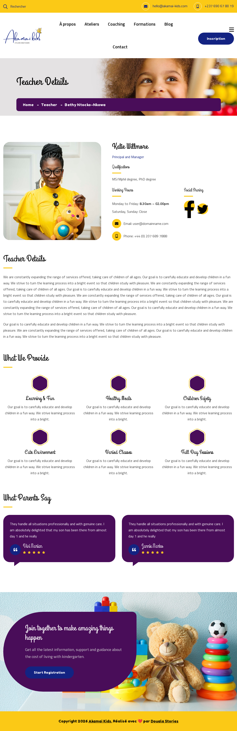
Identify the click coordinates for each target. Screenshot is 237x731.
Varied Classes (118, 452)
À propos (67, 24)
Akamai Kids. (100, 721)
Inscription (216, 38)
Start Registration (49, 672)
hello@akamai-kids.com (170, 6)
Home (28, 104)
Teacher (49, 104)
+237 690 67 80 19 (219, 6)
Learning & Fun (40, 398)
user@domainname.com (150, 223)
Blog (168, 24)
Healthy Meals (118, 398)
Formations (145, 24)
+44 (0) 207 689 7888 (150, 236)
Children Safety (197, 398)
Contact (120, 46)
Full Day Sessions (197, 452)
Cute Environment (40, 452)
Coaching (116, 24)
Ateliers (92, 24)
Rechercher (14, 6)
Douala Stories (164, 721)
